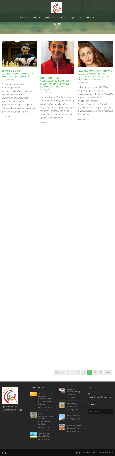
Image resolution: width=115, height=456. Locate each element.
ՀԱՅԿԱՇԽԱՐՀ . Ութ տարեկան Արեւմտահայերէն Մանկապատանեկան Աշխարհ (46, 399)
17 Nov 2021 (75, 419)
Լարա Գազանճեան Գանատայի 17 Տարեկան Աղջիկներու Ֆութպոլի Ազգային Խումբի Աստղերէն (55, 84)
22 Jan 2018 (47, 92)
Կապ (79, 18)
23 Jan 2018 (8, 79)
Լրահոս (72, 18)
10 (83, 372)
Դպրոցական (50, 18)
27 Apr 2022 (46, 427)
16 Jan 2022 (74, 409)
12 (95, 372)
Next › (108, 372)
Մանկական (36, 18)
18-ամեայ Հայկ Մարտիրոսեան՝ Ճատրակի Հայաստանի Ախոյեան (17, 74)
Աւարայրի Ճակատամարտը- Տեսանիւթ (73, 391)
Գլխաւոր (24, 18)
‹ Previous (59, 372)
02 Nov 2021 (75, 431)
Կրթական (62, 18)
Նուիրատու (90, 18)
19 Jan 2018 (85, 82)
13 (101, 372)
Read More (6, 116)
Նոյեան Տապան (73, 416)
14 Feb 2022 (46, 439)
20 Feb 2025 (46, 407)
